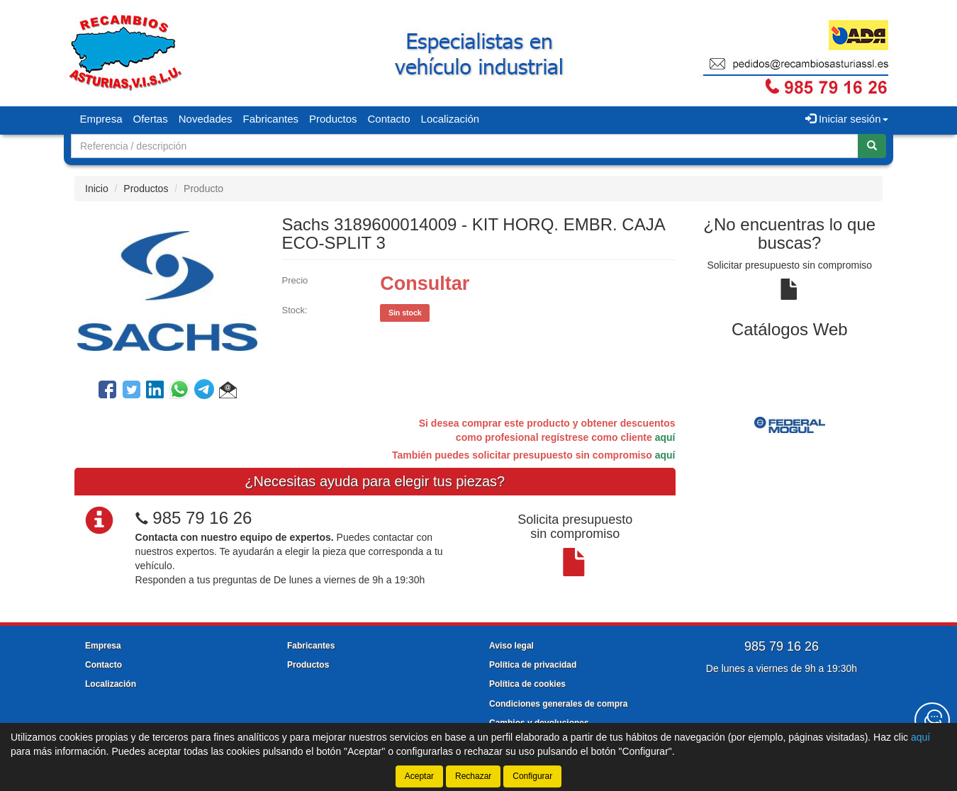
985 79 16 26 (202, 517)
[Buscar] (872, 146)
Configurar (532, 776)
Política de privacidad (532, 665)
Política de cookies (527, 684)
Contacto (389, 119)
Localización (450, 119)
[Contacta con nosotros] (932, 720)
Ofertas (150, 119)
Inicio (96, 188)
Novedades (206, 119)
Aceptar (419, 776)
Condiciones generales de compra (558, 704)
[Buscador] (464, 146)
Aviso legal (511, 646)
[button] (228, 392)
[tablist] (790, 424)
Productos (333, 119)
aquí (665, 437)
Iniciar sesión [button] (846, 119)
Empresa (101, 119)
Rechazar (473, 776)
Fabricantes (270, 119)
